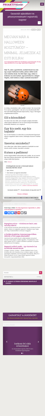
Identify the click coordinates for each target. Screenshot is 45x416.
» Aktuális (37, 199)
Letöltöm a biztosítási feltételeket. (30, 185)
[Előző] (6, 341)
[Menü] (42, 4)
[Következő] (39, 341)
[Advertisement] (22, 298)
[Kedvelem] (18, 190)
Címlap (39, 276)
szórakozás (17, 197)
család (12, 197)
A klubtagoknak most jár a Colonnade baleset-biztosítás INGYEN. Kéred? (20, 166)
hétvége (29, 197)
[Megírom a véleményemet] (40, 190)
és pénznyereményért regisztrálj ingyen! (22, 316)
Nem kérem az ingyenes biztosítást (15, 173)
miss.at (10, 162)
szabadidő (7, 197)
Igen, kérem (9, 170)
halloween (24, 197)
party (33, 197)
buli (37, 197)
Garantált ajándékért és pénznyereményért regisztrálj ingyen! (22, 16)
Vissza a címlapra (22, 194)
